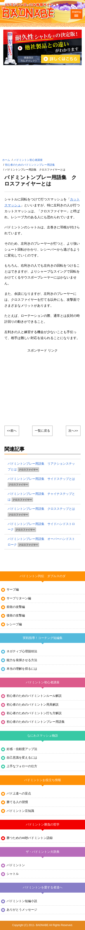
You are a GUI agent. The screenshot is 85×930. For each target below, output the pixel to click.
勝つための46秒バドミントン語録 (30, 838)
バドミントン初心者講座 (28, 159)
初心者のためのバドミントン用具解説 (33, 704)
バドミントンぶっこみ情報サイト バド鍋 (28, 11)
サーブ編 (13, 589)
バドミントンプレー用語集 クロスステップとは (41, 508)
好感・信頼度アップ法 (22, 749)
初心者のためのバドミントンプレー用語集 (30, 164)
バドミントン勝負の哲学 (42, 824)
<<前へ (12, 430)
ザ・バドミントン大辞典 (42, 851)
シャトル (13, 873)
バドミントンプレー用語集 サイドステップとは (41, 479)
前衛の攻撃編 (16, 607)
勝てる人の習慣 (17, 802)
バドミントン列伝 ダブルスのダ (43, 576)
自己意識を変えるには (22, 757)
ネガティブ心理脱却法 (22, 651)
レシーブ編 (14, 624)
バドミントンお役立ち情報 (42, 780)
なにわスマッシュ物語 (42, 735)
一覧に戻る (42, 430)
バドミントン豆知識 (20, 811)
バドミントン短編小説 (22, 901)
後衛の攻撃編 (16, 615)
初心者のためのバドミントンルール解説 (34, 695)
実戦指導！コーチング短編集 (42, 638)
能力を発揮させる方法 (22, 660)
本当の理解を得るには (22, 668)
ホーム (6, 159)
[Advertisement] (42, 112)
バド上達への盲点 (19, 793)
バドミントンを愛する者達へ (42, 887)
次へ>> (73, 430)
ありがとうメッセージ (22, 909)
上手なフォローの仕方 (22, 766)
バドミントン (16, 865)
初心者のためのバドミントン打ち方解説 (34, 713)
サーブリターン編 (19, 598)
